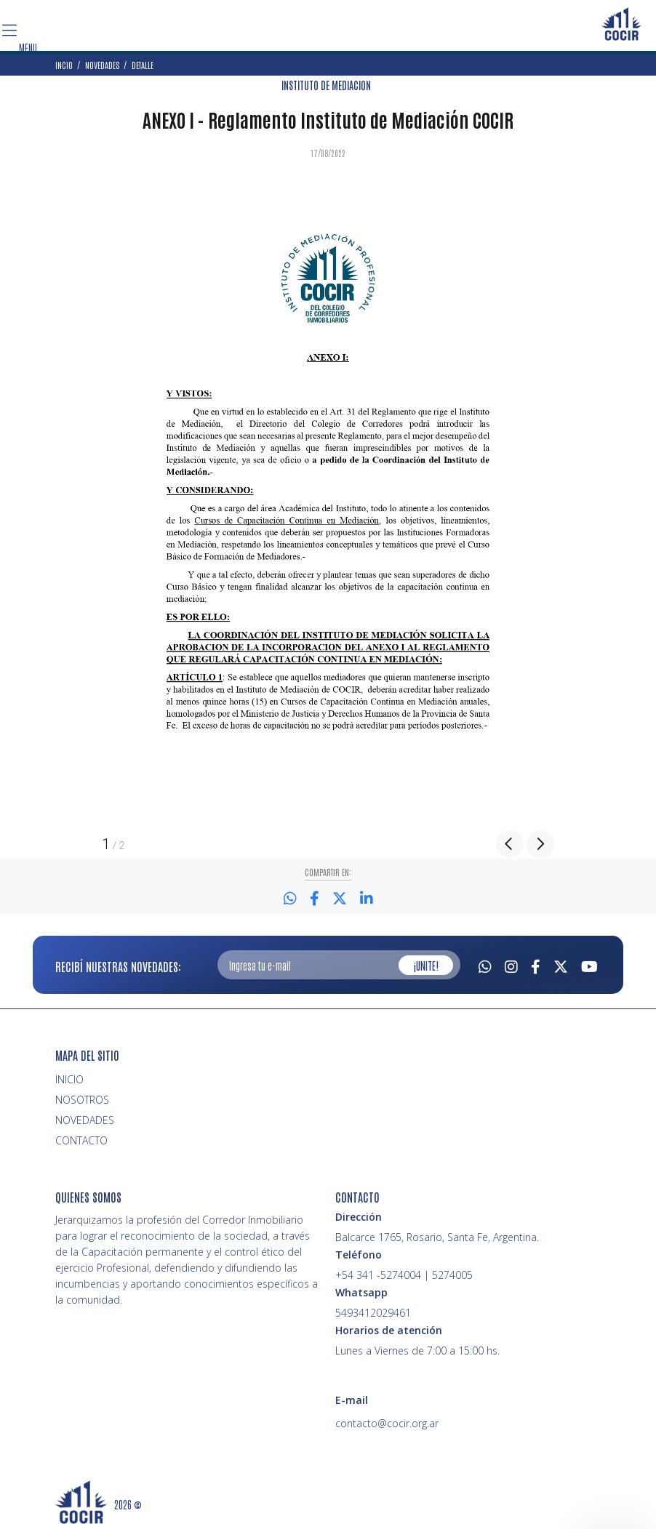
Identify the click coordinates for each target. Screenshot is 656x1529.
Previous (510, 844)
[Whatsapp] (485, 964)
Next (540, 844)
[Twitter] (561, 964)
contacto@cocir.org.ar (387, 1423)
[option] (328, 496)
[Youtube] (589, 964)
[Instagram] (511, 964)
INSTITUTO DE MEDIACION (326, 85)
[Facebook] (535, 964)
